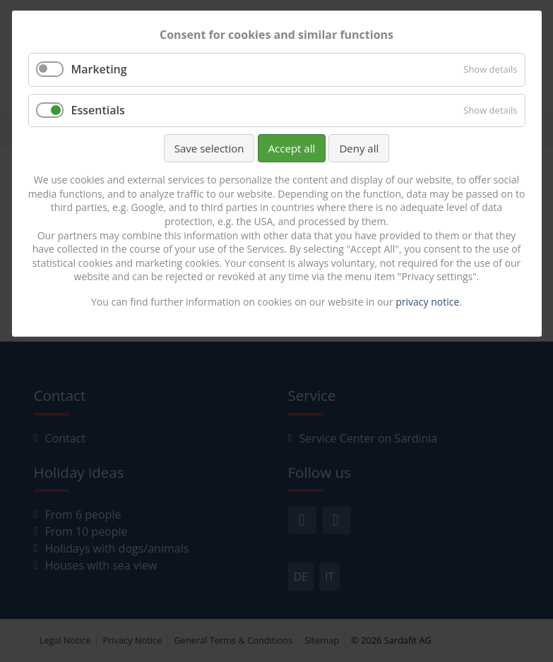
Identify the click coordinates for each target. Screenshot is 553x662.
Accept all (292, 148)
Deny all (359, 148)
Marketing (99, 69)
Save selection (209, 148)
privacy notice (427, 301)
